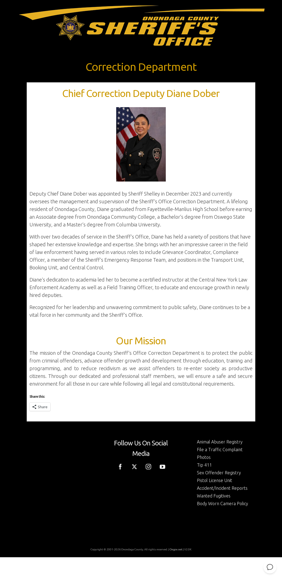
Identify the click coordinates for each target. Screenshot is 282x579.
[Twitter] (134, 466)
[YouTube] (162, 466)
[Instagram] (148, 466)
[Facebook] (120, 466)
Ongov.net (176, 549)
